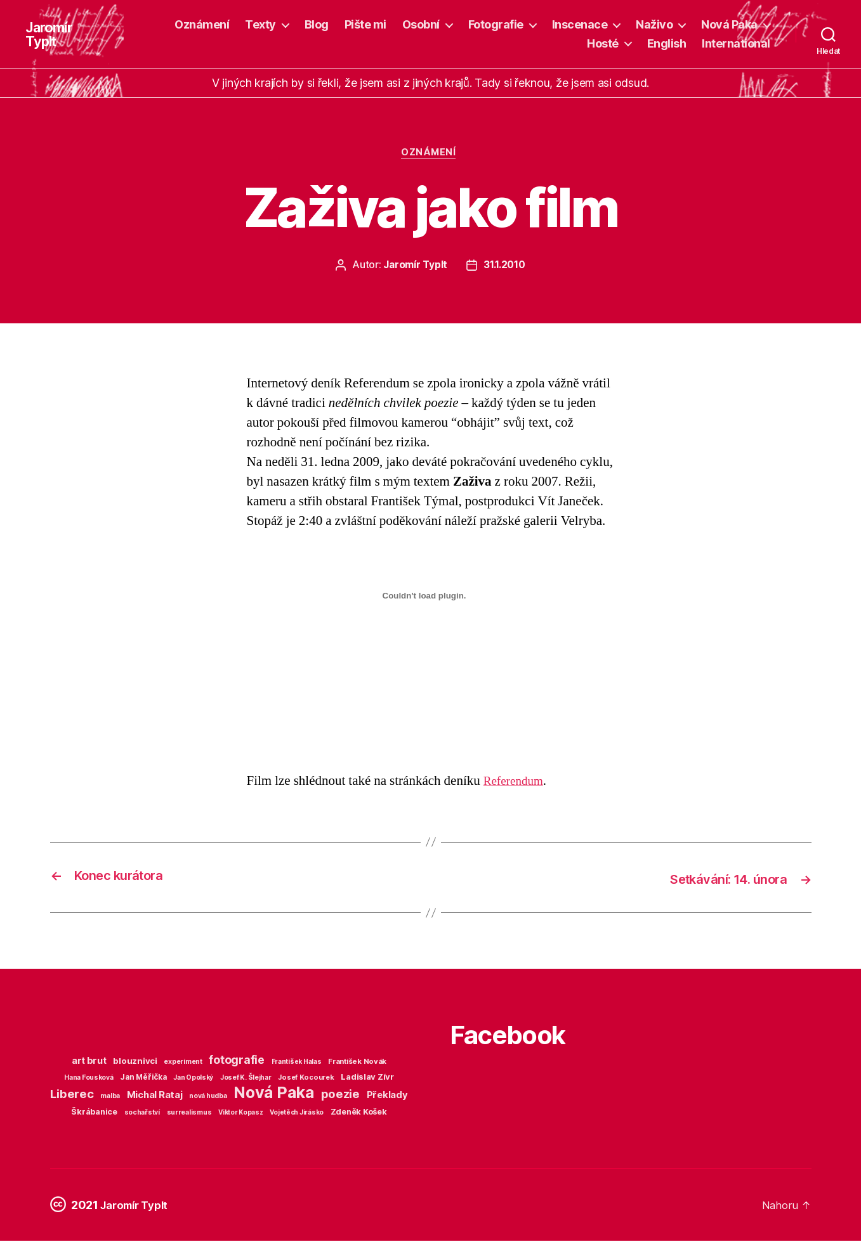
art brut (89, 1062)
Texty (260, 24)
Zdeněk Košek (359, 1113)
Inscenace (580, 24)
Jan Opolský (193, 1079)
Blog (317, 24)
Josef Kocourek (306, 1078)
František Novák (357, 1062)
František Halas (297, 1062)
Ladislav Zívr (367, 1078)
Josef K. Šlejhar (246, 1079)
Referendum (516, 782)
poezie (340, 1095)
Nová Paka (729, 24)
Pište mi (365, 24)
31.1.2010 (505, 267)
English (667, 43)
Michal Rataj (155, 1096)
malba (110, 1097)
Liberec (71, 1095)
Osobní (421, 24)
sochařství (142, 1113)
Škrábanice (94, 1113)
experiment (183, 1063)
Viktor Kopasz (240, 1113)
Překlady (387, 1096)
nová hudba (208, 1097)
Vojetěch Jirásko (297, 1113)
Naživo (654, 24)
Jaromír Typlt (51, 34)
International (736, 43)
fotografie (236, 1061)
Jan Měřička (143, 1078)
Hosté (603, 43)
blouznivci (135, 1062)
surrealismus (189, 1113)
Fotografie (495, 24)
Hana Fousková (89, 1079)
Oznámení (201, 24)
